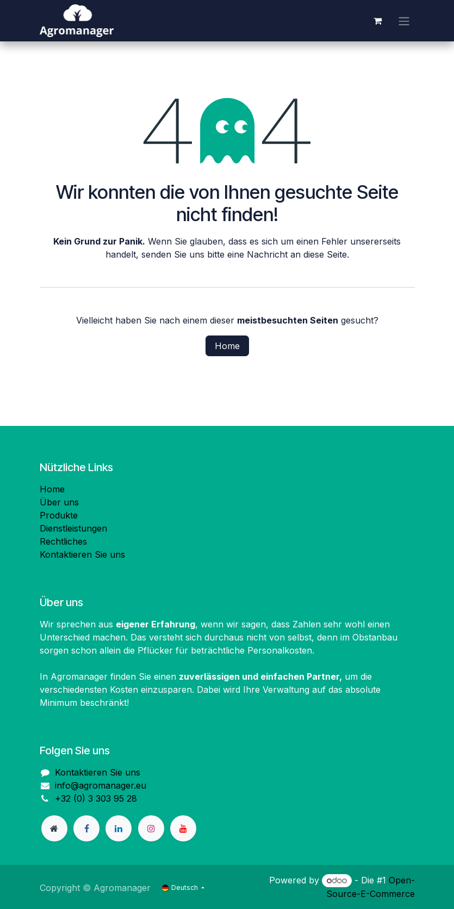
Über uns (59, 502)
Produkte (59, 515)
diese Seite (325, 254)
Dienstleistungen (73, 528)
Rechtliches (63, 541)
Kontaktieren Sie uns (82, 554)
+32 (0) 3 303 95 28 (96, 798)
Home (227, 345)
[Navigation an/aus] (404, 20)
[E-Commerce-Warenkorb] (378, 21)
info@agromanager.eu (100, 785)
